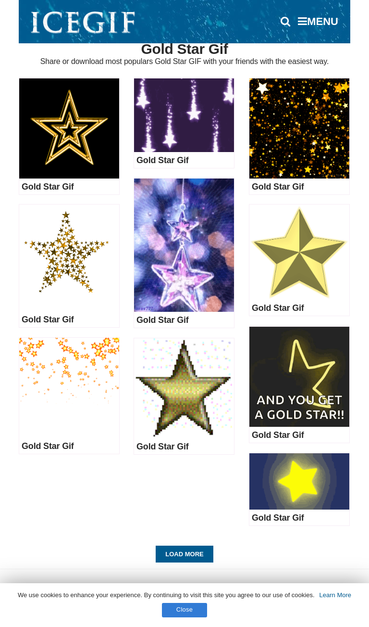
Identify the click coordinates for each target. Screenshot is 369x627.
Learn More (335, 595)
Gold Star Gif (48, 187)
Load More (184, 554)
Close (184, 609)
